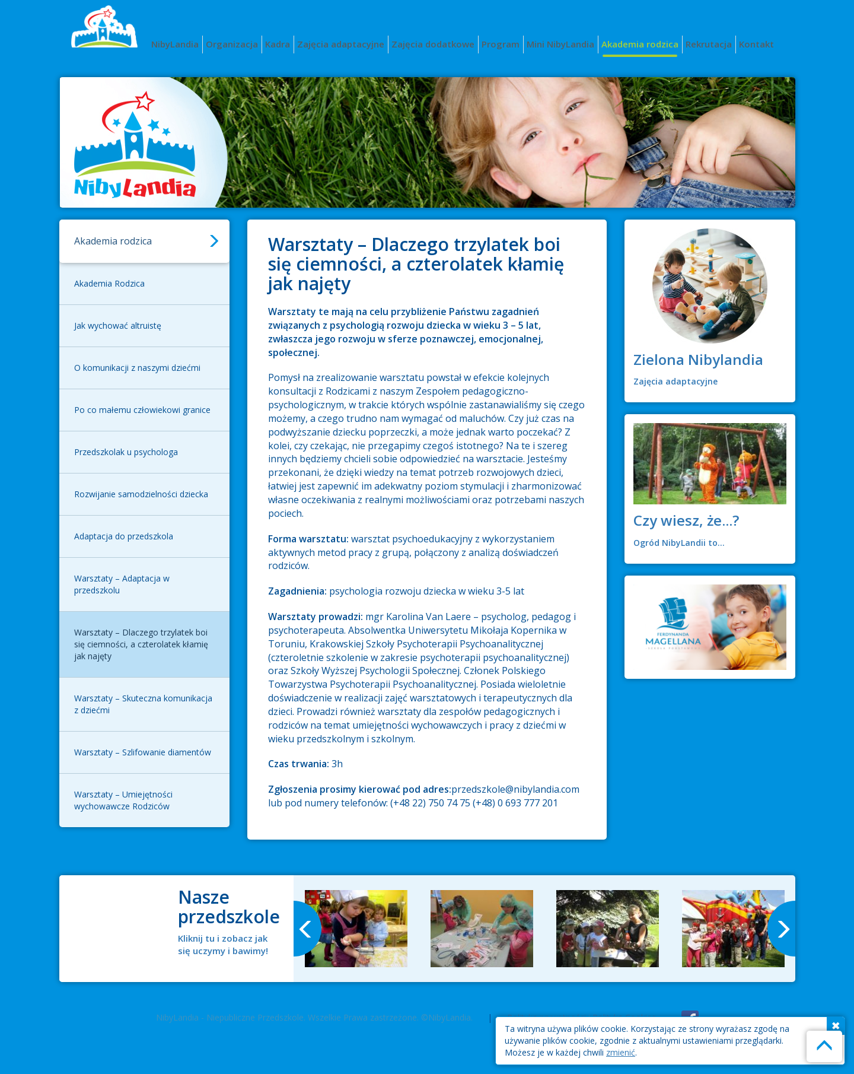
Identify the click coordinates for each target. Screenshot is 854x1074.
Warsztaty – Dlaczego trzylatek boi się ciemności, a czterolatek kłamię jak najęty (141, 644)
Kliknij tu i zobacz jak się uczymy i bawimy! (223, 944)
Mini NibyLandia (560, 44)
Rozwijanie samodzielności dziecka (141, 494)
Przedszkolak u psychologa (126, 451)
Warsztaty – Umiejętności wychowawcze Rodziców (123, 800)
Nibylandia (109, 36)
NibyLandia (175, 44)
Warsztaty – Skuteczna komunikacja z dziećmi (143, 704)
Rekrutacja (709, 44)
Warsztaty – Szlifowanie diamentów (142, 752)
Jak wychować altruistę (117, 325)
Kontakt (756, 44)
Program (501, 44)
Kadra (277, 44)
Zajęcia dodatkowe (432, 44)
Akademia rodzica (639, 44)
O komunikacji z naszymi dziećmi (137, 367)
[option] (356, 928)
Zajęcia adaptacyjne (340, 44)
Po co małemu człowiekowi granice (142, 409)
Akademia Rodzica (109, 283)
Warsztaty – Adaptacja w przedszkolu (122, 584)
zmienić (620, 1052)
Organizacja (232, 44)
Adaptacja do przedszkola (123, 536)
